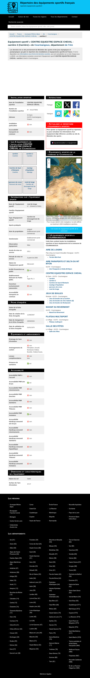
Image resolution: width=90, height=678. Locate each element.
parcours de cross (55, 287)
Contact (75, 17)
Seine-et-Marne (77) (54, 644)
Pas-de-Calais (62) (55, 574)
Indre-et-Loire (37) (35, 582)
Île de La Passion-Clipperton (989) (75, 667)
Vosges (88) (73, 566)
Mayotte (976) (73, 627)
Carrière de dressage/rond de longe (29, 185)
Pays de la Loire (74, 513)
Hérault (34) (33, 570)
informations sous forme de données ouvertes (35, 54)
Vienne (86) (73, 558)
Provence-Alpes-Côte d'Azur (74, 518)
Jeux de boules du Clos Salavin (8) (61, 301)
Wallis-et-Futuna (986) (74, 651)
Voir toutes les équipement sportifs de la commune (64, 230)
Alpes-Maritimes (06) (15, 563)
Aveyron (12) (14, 588)
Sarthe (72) (53, 621)
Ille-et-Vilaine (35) (35, 574)
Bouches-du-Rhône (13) (16, 593)
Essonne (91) (73, 580)
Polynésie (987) (74, 656)
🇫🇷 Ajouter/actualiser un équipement (64, 143)
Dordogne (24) (14, 637)
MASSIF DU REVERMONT (57, 307)
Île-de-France (53, 504)
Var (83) (71, 546)
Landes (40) (33, 594)
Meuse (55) (53, 546)
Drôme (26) (13, 645)
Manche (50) (34, 637)
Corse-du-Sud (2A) (36, 544)
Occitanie (72, 509)
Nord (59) (52, 562)
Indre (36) (33, 578)
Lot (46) (32, 621)
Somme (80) (53, 657)
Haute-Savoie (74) (55, 629)
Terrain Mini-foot (55, 257)
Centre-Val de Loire (16, 521)
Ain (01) (12, 540)
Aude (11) (13, 584)
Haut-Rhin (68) (54, 605)
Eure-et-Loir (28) (15, 653)
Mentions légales (44, 674)
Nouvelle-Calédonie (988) (75, 661)
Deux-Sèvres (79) (54, 653)
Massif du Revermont (56, 312)
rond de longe (54, 289)
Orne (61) (52, 570)
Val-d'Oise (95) (73, 601)
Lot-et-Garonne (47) (36, 625)
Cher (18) (13, 617)
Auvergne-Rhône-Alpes (15, 506)
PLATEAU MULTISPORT (57, 317)
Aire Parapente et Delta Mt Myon (60, 269)
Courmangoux (42, 45)
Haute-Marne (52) (35, 645)
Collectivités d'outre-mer (14, 526)
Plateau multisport (55, 322)
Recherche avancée (16, 22)
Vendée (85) (73, 554)
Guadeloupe (33, 513)
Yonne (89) (72, 570)
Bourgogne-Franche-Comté (15, 512)
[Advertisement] (45, 78)
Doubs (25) (13, 641)
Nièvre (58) (52, 558)
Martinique (52, 513)
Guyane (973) (73, 613)
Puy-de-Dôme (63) (55, 578)
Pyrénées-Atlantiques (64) (54, 583)
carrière (52, 278)
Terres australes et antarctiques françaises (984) (75, 643)
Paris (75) (52, 633)
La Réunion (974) (74, 617)
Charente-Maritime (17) (16, 612)
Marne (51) (33, 641)
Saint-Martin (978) (75, 637)
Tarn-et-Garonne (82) (74, 541)
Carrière (15, 155)
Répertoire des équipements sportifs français (47, 2)
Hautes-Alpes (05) (16, 558)
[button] (48, 160)
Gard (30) (33, 552)
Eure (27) (13, 649)
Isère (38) (33, 586)
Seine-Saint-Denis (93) (75, 592)
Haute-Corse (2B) (35, 548)
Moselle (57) (53, 554)
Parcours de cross (15, 183)
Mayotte (52, 517)
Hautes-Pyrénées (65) (54, 589)
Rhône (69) (52, 609)
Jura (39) (32, 590)
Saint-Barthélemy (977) (74, 632)
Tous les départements (59, 17)
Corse (31, 504)
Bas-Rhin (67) (53, 601)
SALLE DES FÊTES (55, 326)
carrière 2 (52, 280)
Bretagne (13, 517)
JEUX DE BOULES (54, 293)
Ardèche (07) (14, 568)
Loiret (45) (33, 617)
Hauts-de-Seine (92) (74, 585)
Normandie (53, 521)
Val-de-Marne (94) (75, 597)
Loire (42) (33, 602)
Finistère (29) (34, 540)
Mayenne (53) (34, 649)
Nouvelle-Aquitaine (75, 504)
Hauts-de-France (35, 521)
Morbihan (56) (54, 550)
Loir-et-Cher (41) (35, 598)
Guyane (32, 517)
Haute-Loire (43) (35, 606)
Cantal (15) (13, 603)
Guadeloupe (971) (75, 605)
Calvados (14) (14, 598)
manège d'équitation (56, 285)
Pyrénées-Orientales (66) (54, 596)
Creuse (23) (13, 633)
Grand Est (33, 509)
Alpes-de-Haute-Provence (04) (15, 553)
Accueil (11, 17)
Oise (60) (52, 566)
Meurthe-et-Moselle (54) (55, 541)
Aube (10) (13, 580)
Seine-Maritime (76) (54, 638)
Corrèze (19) (14, 621)
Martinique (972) (74, 609)
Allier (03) (13, 548)
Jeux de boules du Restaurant (59, 303)
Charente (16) (14, 607)
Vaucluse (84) (73, 550)
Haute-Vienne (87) (75, 562)
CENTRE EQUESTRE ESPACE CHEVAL (64, 273)
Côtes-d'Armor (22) (16, 629)
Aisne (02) (13, 544)
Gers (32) (33, 562)
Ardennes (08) (14, 572)
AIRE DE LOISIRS (54, 250)
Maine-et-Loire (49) (36, 633)
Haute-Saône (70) (55, 613)
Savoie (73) (53, 625)
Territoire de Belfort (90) (75, 575)
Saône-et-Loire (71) (55, 617)
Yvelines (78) (53, 649)
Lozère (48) (33, 629)
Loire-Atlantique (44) (35, 611)
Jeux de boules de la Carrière (59, 298)
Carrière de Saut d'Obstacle (59, 283)
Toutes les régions (39, 17)
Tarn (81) (52, 661)
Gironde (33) (34, 566)
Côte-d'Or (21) (14, 625)
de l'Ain (69, 45)
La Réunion (53, 509)
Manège (29, 170)
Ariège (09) (13, 576)
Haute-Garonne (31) (35, 557)
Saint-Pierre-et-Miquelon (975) (74, 622)
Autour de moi (23, 17)
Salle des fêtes (54, 331)
